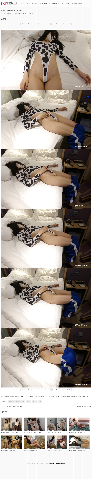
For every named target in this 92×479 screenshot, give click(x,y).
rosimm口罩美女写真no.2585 (12, 425)
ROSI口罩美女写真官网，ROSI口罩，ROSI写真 (59, 396)
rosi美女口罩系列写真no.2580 (80, 425)
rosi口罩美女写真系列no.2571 (80, 443)
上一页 (30, 389)
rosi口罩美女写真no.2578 (12, 443)
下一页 (69, 389)
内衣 (40, 401)
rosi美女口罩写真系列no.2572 (57, 443)
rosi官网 (34, 401)
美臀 (23, 401)
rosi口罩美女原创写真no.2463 (14, 406)
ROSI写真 (11, 401)
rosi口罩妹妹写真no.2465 (84, 406)
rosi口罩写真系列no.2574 (34, 443)
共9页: (23, 389)
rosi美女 (28, 401)
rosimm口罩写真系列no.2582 (57, 425)
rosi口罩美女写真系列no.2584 (34, 425)
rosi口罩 (18, 401)
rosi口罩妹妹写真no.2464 (81, 396)
